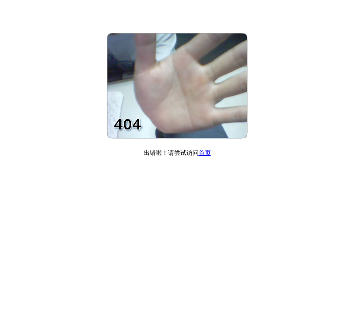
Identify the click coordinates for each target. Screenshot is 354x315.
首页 (205, 153)
